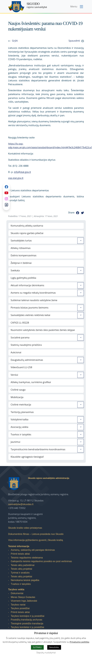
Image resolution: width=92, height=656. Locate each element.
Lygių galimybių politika (23, 277)
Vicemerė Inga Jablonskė (24, 601)
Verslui (14, 374)
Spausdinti (74, 40)
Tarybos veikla (16, 589)
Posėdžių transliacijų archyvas (26, 619)
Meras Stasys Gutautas (23, 597)
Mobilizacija (17, 397)
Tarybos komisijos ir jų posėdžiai (27, 616)
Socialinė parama (20, 337)
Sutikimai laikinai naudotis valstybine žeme (34, 300)
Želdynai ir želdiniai (21, 263)
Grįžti (15, 40)
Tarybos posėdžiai (20, 608)
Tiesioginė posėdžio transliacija (27, 623)
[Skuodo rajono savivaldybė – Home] (16, 6)
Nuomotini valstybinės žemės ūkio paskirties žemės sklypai (43, 330)
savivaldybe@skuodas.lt (20, 504)
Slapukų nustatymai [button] (46, 652)
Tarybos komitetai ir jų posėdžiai (27, 627)
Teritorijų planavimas (22, 412)
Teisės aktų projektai (21, 569)
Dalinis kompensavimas (24, 255)
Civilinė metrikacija (21, 404)
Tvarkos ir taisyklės (21, 434)
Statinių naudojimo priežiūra (26, 344)
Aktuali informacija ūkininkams (27, 285)
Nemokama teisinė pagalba (25, 580)
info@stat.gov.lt (22, 172)
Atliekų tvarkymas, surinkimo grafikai (31, 382)
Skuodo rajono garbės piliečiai (27, 233)
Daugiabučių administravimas (27, 360)
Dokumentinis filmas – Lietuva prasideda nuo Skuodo (36, 534)
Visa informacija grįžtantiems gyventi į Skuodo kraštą (35, 540)
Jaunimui (15, 441)
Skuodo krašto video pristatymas (25, 528)
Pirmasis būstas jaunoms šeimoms (29, 307)
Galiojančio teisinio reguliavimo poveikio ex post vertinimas (41, 561)
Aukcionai (16, 352)
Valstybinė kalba (19, 419)
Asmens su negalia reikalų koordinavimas (33, 292)
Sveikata (15, 270)
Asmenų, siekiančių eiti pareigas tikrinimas (33, 550)
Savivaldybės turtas (21, 240)
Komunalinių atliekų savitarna (27, 225)
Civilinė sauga (18, 389)
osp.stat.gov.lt (15, 178)
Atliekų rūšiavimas (21, 248)
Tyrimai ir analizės (20, 572)
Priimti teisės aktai (20, 554)
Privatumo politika (79, 641)
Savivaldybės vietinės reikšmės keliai (30, 315)
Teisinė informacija (18, 546)
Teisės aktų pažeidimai (22, 565)
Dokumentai (17, 593)
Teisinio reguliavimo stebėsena (27, 557)
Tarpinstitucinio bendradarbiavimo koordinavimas (38, 449)
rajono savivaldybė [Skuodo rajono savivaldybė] (37, 5)
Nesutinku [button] (54, 647)
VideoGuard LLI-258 (21, 367)
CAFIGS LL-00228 (20, 322)
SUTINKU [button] (37, 647)
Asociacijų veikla (19, 427)
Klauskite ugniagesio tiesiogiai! (27, 456)
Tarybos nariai (18, 604)
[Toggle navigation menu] (77, 6)
